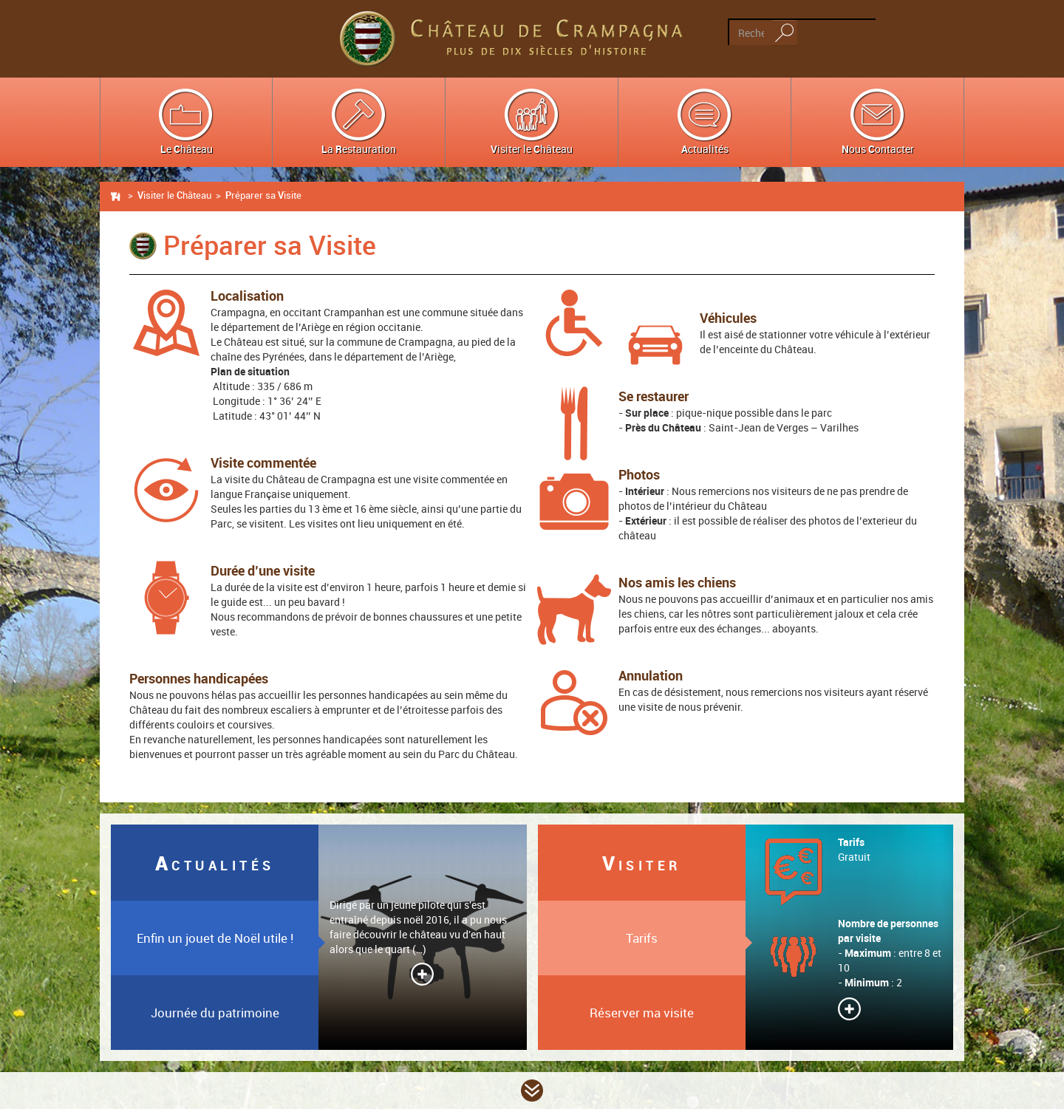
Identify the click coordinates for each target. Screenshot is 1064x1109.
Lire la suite (422, 974)
